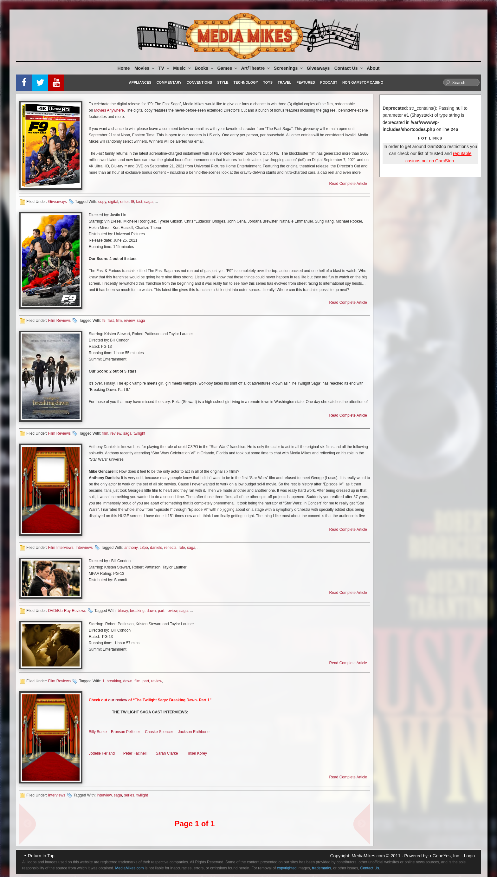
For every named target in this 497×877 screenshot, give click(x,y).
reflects (170, 547)
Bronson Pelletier (125, 732)
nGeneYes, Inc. (445, 855)
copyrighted (287, 868)
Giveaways (318, 68)
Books (204, 68)
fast (139, 201)
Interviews (84, 547)
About (373, 68)
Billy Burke (98, 732)
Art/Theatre (256, 68)
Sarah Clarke (167, 753)
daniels (156, 547)
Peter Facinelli (135, 753)
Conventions (199, 82)
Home (124, 68)
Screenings (289, 68)
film (119, 320)
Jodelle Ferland (102, 753)
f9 (132, 201)
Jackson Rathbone (193, 732)
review (129, 320)
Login (469, 855)
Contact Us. (370, 868)
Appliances (140, 82)
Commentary (169, 82)
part (161, 610)
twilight (139, 433)
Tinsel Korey (196, 753)
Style (222, 82)
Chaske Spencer (159, 732)
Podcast (328, 82)
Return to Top (41, 855)
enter (124, 201)
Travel (284, 82)
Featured (305, 82)
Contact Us (349, 68)
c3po (144, 547)
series (129, 795)
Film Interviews (61, 547)
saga (148, 201)
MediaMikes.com (368, 855)
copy (102, 201)
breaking (137, 610)
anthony (131, 547)
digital (113, 201)
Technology (246, 82)
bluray (123, 610)
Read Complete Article (348, 183)
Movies (144, 68)
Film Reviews (59, 320)
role (181, 547)
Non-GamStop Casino (362, 82)
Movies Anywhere (109, 110)
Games (227, 68)
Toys (268, 82)
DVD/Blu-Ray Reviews (67, 610)
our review (117, 700)
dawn (151, 610)
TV (164, 68)
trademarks (321, 868)
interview (104, 795)
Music (182, 68)
